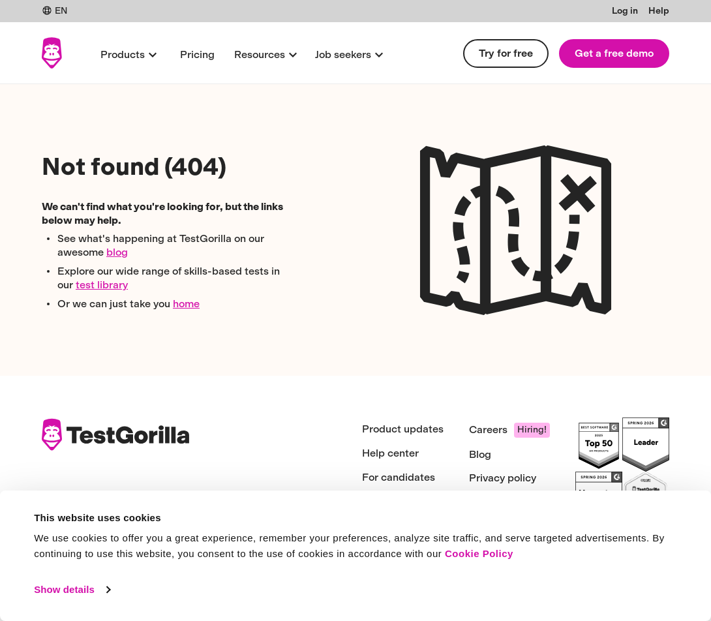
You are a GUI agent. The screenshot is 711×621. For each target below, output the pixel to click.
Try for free (506, 53)
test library (102, 285)
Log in (625, 10)
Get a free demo (614, 53)
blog (117, 252)
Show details (64, 589)
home (186, 303)
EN (54, 10)
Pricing (197, 54)
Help (658, 10)
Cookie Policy (479, 553)
